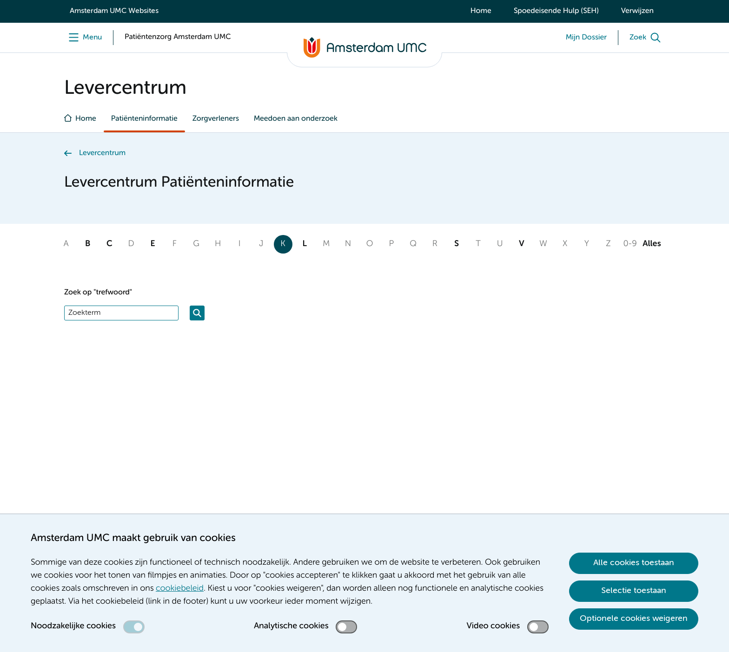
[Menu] (83, 37)
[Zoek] (647, 37)
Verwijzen (637, 11)
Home (481, 11)
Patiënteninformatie (144, 119)
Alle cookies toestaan (633, 563)
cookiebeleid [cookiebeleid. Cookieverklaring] (180, 589)
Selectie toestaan (633, 591)
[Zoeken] (197, 313)
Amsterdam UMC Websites (114, 11)
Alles (652, 244)
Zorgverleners (215, 119)
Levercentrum (102, 153)
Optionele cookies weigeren (634, 618)
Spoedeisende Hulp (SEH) (556, 11)
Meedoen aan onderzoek (296, 119)
